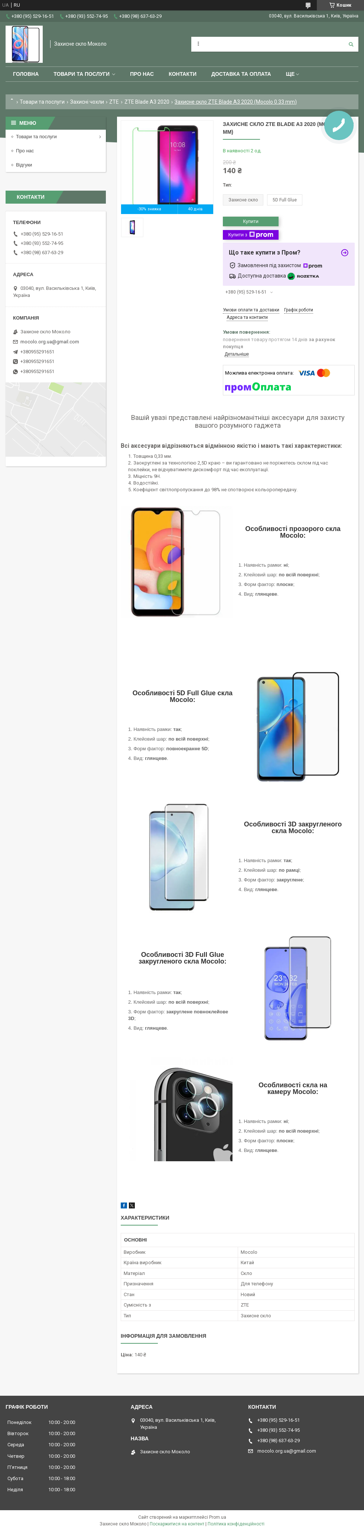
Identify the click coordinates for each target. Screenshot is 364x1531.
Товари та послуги (81, 74)
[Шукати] (351, 44)
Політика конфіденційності (236, 1524)
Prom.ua (217, 1517)
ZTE (114, 102)
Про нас (142, 74)
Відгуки (24, 165)
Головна (26, 74)
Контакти (182, 74)
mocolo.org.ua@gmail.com (49, 341)
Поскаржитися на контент (177, 1524)
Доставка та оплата (241, 74)
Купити (251, 221)
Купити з (250, 235)
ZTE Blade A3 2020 (146, 102)
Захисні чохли (87, 102)
